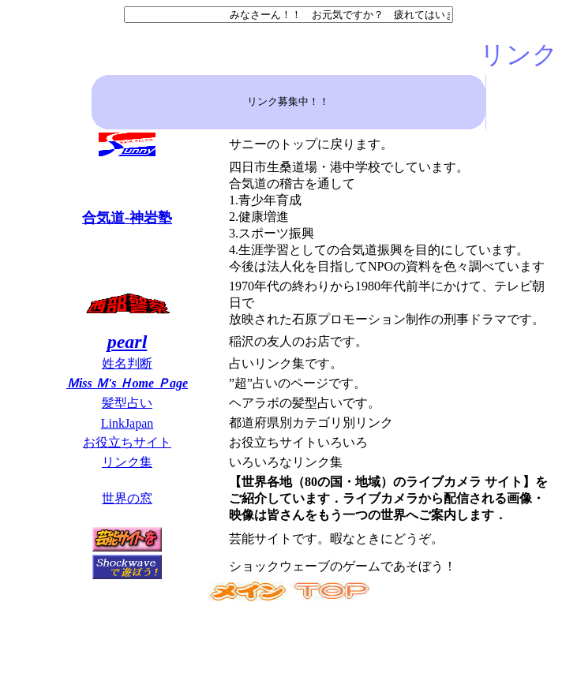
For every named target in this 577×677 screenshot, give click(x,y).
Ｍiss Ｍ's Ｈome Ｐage (127, 383)
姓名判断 (127, 363)
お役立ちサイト (127, 442)
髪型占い (127, 403)
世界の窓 (127, 498)
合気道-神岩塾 (127, 218)
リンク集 (127, 462)
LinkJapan (127, 423)
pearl (127, 341)
